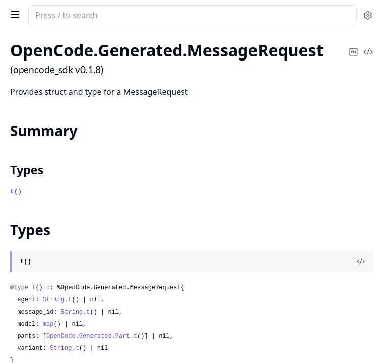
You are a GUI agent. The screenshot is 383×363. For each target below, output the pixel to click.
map (48, 324)
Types (26, 170)
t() (16, 191)
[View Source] (361, 262)
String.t (57, 300)
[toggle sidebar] (13, 14)
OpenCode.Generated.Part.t (91, 336)
